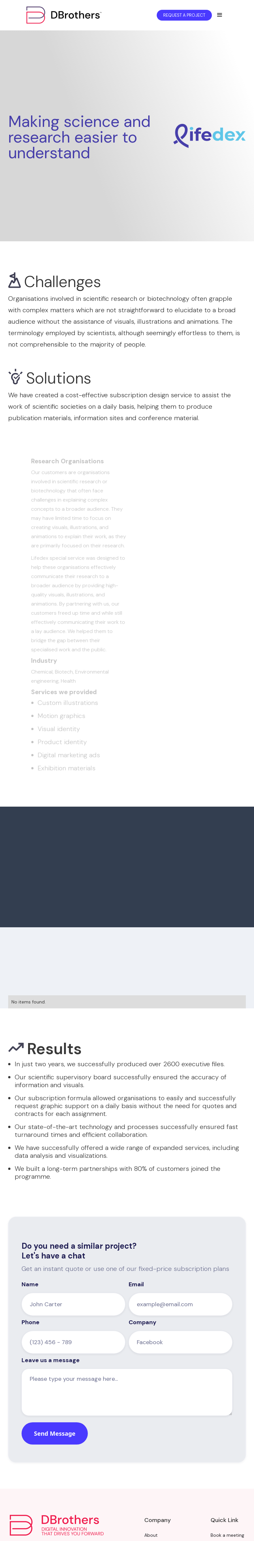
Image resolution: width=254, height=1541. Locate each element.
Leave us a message (51, 1360)
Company (142, 1322)
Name (30, 1284)
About (151, 1535)
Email (136, 1284)
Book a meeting (227, 1535)
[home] (73, 15)
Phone (31, 1322)
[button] (220, 15)
